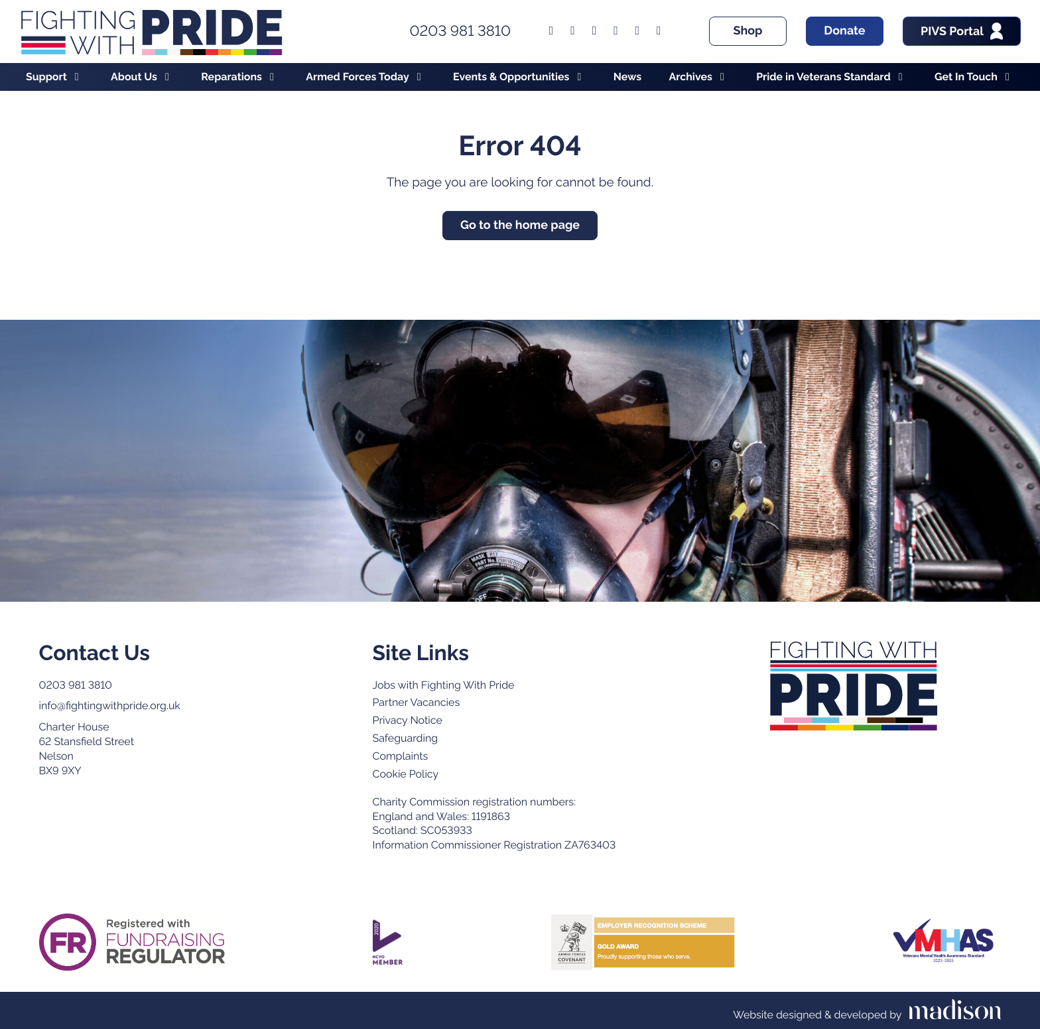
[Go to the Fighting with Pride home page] (854, 686)
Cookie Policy (406, 774)
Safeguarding (405, 738)
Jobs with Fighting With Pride (444, 685)
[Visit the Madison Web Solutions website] (867, 1010)
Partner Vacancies (416, 702)
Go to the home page (520, 225)
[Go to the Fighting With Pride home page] (151, 31)
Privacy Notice (407, 720)
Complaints (400, 756)
